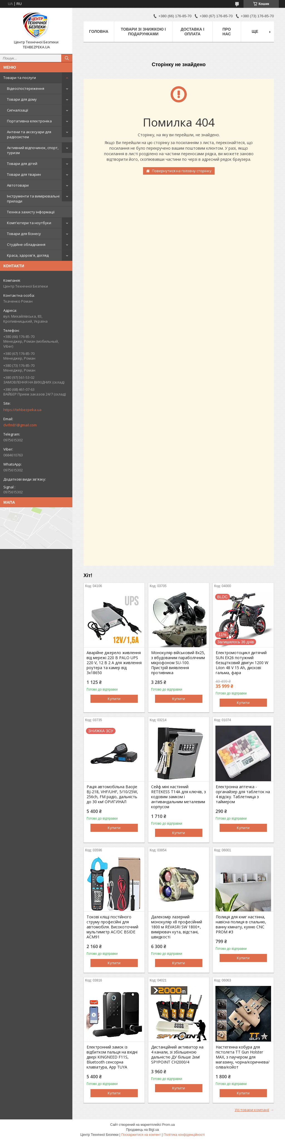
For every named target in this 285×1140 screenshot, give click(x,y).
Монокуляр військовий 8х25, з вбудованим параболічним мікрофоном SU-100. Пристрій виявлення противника (178, 662)
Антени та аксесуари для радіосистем (29, 134)
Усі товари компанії (252, 1109)
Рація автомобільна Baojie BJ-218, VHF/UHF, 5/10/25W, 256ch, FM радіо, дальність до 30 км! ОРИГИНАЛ (112, 794)
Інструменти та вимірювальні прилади (33, 199)
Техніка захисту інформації (31, 211)
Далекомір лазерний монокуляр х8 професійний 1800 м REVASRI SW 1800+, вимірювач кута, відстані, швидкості (176, 926)
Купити (114, 698)
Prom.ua (168, 1125)
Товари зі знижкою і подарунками (143, 31)
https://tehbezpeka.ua (22, 409)
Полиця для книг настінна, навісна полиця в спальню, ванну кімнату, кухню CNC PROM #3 (241, 924)
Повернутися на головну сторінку (182, 170)
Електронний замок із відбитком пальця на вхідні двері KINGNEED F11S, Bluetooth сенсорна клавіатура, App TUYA (112, 1057)
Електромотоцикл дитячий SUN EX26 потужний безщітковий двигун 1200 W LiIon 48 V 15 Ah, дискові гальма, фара (242, 662)
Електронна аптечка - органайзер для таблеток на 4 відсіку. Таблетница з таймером (243, 794)
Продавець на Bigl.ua (142, 1130)
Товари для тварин (24, 174)
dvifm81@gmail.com (20, 424)
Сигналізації (17, 110)
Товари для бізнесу (24, 233)
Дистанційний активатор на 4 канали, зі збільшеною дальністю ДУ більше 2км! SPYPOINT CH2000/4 (177, 1055)
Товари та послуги (19, 77)
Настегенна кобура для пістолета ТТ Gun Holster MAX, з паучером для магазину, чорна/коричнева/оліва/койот (242, 1057)
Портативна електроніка (29, 120)
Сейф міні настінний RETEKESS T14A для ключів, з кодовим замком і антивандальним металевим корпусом (178, 796)
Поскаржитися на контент (141, 1135)
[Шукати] (66, 58)
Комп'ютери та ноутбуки (29, 222)
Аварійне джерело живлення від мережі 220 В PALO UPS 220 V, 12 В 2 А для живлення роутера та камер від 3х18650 (114, 662)
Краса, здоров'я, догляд (28, 255)
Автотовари (18, 185)
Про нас (226, 31)
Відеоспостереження (25, 88)
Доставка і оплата (192, 31)
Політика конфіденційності (184, 1135)
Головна (98, 31)
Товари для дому (22, 99)
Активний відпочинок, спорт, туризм (32, 150)
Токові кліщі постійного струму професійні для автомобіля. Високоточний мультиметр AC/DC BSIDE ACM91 (112, 926)
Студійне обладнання (26, 244)
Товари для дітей (22, 163)
